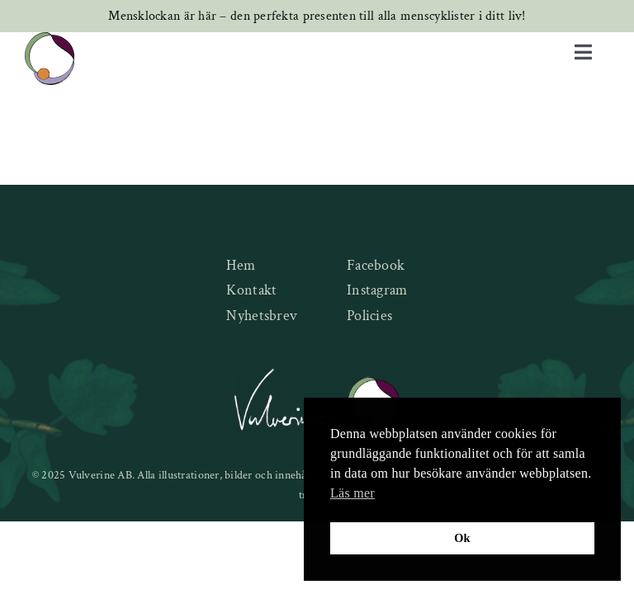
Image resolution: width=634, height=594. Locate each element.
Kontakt (251, 289)
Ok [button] (462, 537)
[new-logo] (49, 39)
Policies (369, 315)
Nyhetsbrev (261, 315)
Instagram (377, 289)
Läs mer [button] (352, 493)
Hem (240, 265)
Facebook (376, 265)
